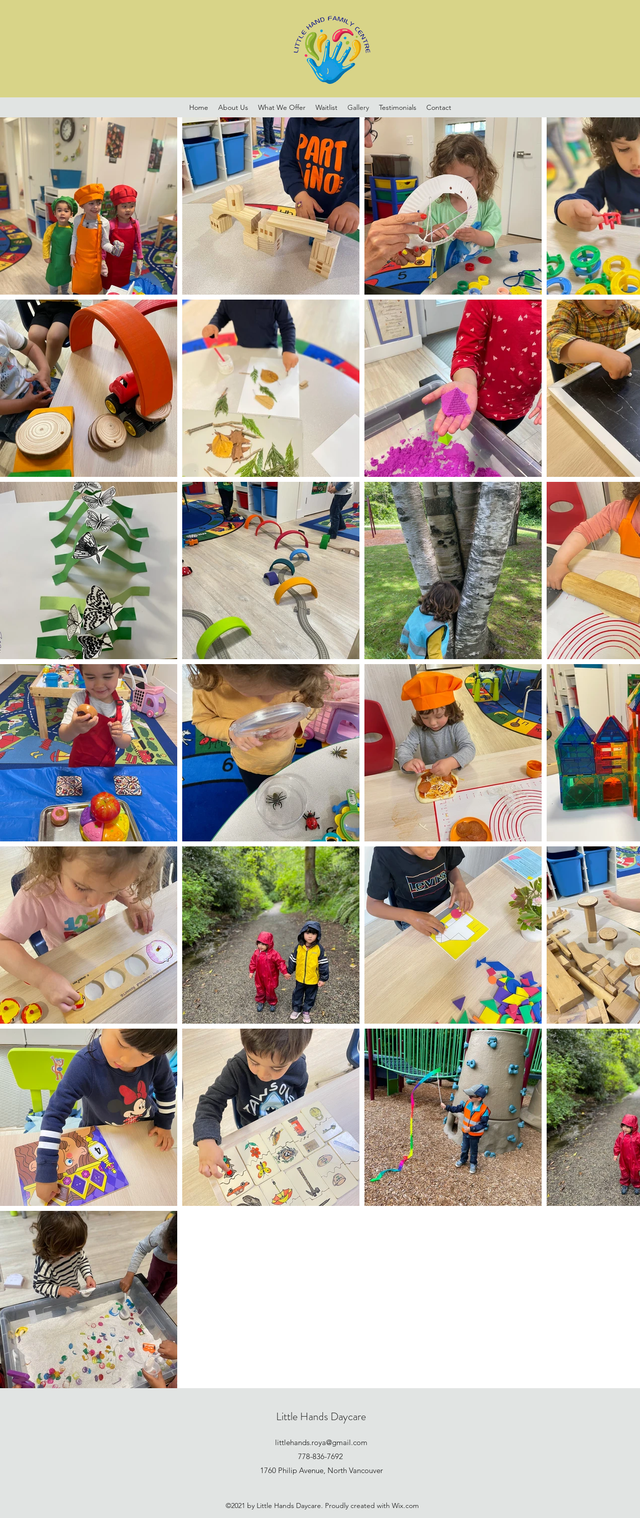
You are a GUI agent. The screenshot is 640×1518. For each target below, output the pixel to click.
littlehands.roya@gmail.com (321, 1442)
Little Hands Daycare (321, 1416)
